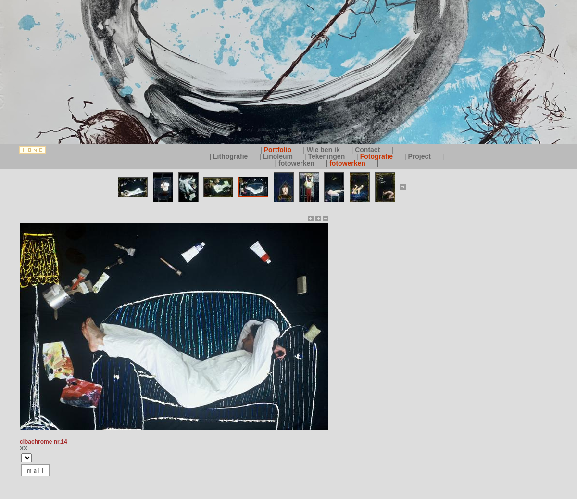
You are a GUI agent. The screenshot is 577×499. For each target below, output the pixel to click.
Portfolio (278, 150)
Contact (368, 150)
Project (420, 156)
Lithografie (231, 156)
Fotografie (377, 156)
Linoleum (279, 156)
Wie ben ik (324, 150)
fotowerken (297, 163)
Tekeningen (327, 156)
